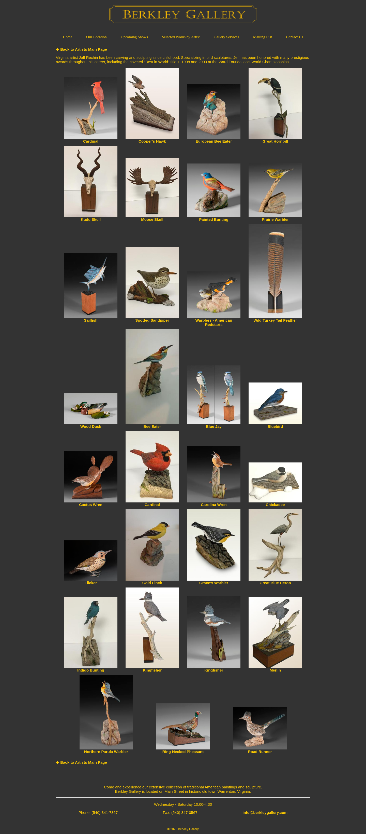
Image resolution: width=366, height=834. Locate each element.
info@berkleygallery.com (264, 812)
